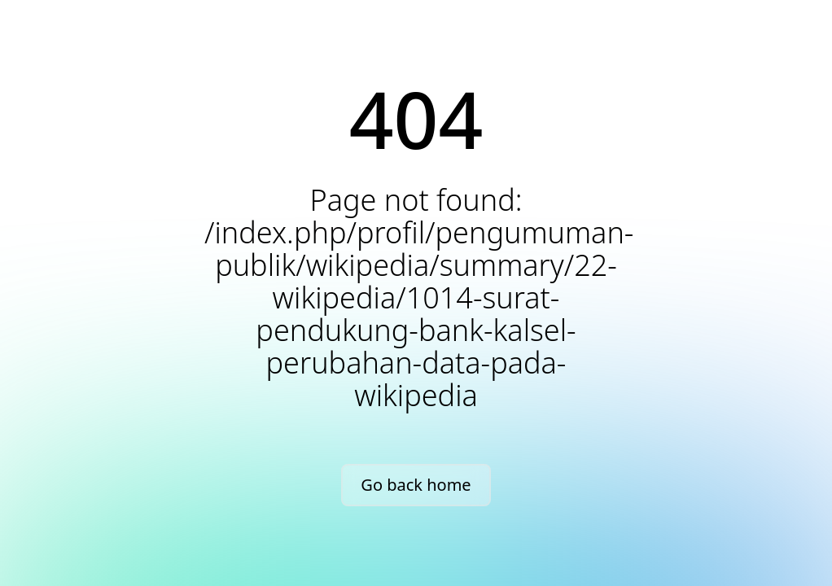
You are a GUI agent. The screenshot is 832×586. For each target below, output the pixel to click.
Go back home (416, 485)
